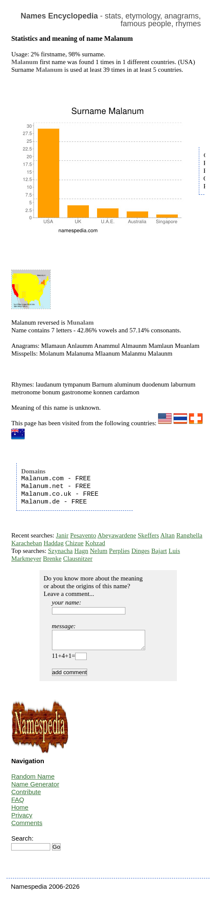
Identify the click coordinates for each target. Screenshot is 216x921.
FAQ (17, 803)
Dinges (140, 550)
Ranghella (189, 535)
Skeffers (148, 535)
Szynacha (60, 550)
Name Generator (35, 788)
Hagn (81, 550)
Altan (167, 535)
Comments (27, 826)
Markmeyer (26, 558)
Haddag (54, 543)
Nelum (98, 550)
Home (19, 811)
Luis (174, 550)
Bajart (159, 550)
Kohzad (95, 543)
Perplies (119, 550)
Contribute (26, 795)
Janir (62, 535)
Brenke (52, 558)
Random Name (33, 780)
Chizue (74, 543)
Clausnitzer (77, 558)
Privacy (21, 819)
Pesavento (83, 535)
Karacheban (26, 543)
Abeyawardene (116, 535)
